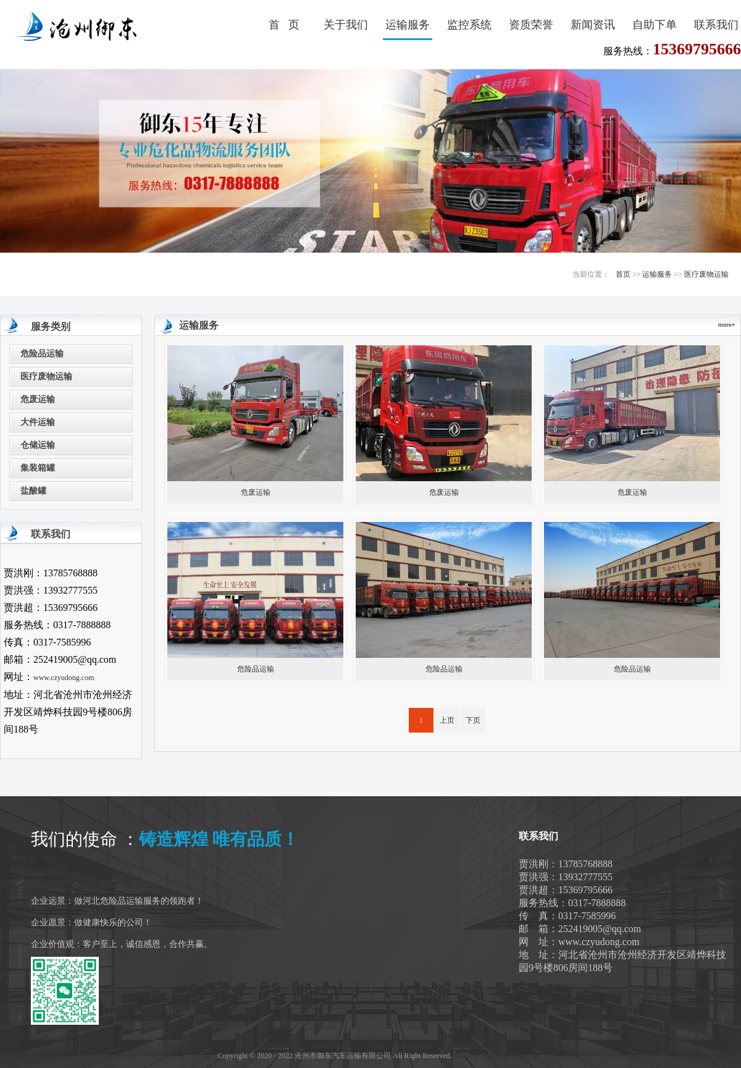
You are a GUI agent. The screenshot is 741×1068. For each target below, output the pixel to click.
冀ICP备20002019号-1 (489, 1055)
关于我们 (346, 25)
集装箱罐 (37, 468)
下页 (473, 720)
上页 (447, 720)
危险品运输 (42, 353)
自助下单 (654, 25)
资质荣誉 (531, 25)
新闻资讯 (593, 25)
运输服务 (407, 25)
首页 (623, 274)
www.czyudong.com (63, 677)
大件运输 (37, 422)
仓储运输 (37, 445)
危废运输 (37, 399)
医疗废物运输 (706, 274)
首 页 (284, 25)
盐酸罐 (33, 490)
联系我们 (716, 25)
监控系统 (469, 25)
